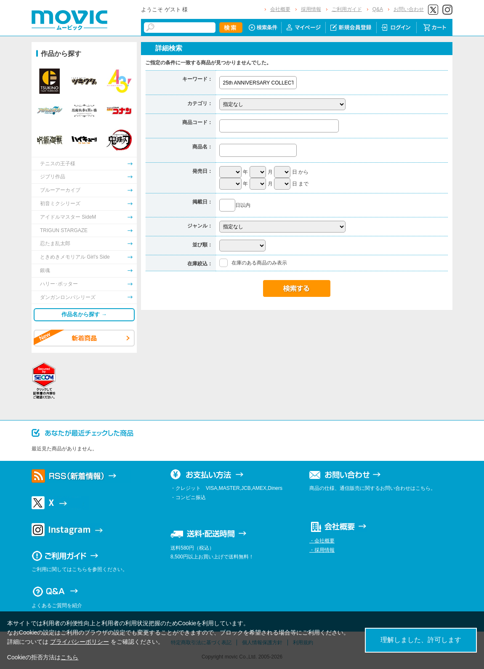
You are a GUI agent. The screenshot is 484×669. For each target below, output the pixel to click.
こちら (69, 657)
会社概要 (280, 9)
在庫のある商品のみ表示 (259, 263)
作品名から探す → (84, 314)
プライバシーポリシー (79, 641)
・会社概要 (322, 541)
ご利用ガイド (347, 9)
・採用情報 (322, 550)
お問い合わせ (409, 9)
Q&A (377, 9)
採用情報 (311, 9)
